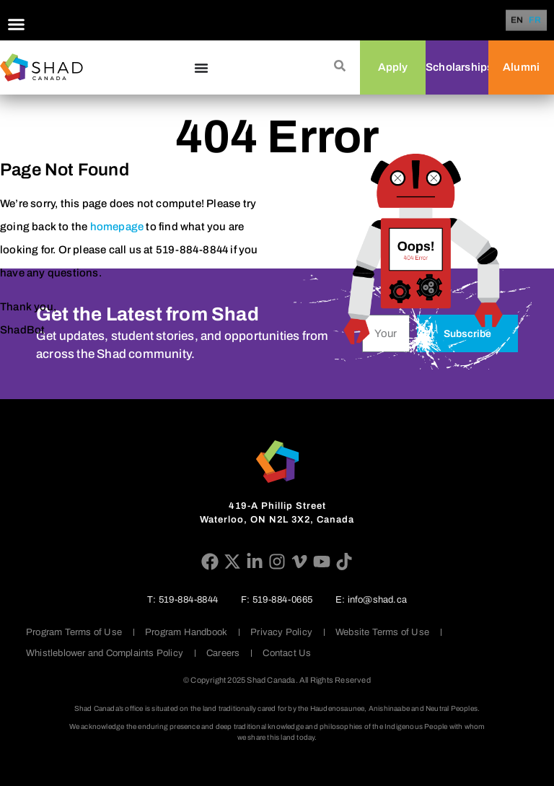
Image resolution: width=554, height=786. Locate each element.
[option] (535, 20)
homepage (117, 226)
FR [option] (535, 20)
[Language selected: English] (528, 20)
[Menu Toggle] (16, 24)
